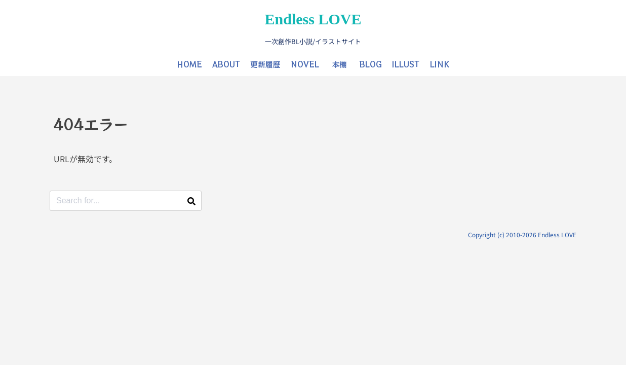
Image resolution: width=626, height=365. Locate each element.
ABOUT (226, 64)
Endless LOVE (313, 19)
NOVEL (305, 64)
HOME (189, 64)
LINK (439, 64)
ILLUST (405, 64)
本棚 (339, 64)
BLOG (371, 64)
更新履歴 (265, 64)
